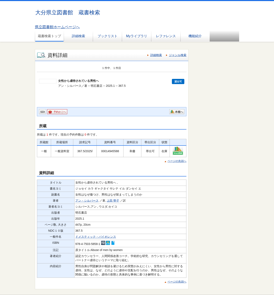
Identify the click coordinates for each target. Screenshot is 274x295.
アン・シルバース (87, 200)
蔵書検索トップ (49, 36)
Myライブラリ (136, 36)
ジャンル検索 (177, 55)
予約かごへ (60, 111)
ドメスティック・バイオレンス (95, 236)
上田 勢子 (113, 200)
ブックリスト (107, 36)
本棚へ (179, 111)
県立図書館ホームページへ (57, 27)
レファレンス (166, 36)
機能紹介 (195, 36)
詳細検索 (78, 36)
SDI (42, 111)
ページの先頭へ (177, 161)
